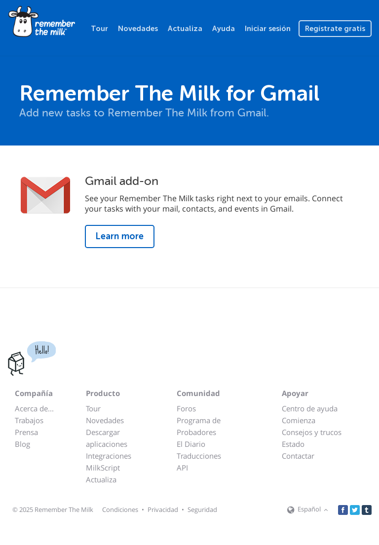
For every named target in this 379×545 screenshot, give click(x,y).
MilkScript (103, 467)
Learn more (120, 236)
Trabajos (29, 420)
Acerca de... (34, 408)
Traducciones (199, 456)
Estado (293, 444)
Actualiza (185, 28)
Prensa (26, 432)
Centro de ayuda (310, 408)
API (182, 467)
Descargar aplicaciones (106, 438)
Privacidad (163, 509)
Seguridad (202, 509)
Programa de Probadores (199, 426)
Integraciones (108, 456)
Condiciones (120, 509)
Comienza (298, 420)
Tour (99, 28)
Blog (22, 444)
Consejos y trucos (311, 432)
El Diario (191, 444)
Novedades (138, 28)
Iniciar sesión (268, 28)
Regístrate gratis (335, 28)
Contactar (298, 456)
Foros (186, 408)
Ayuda (223, 28)
